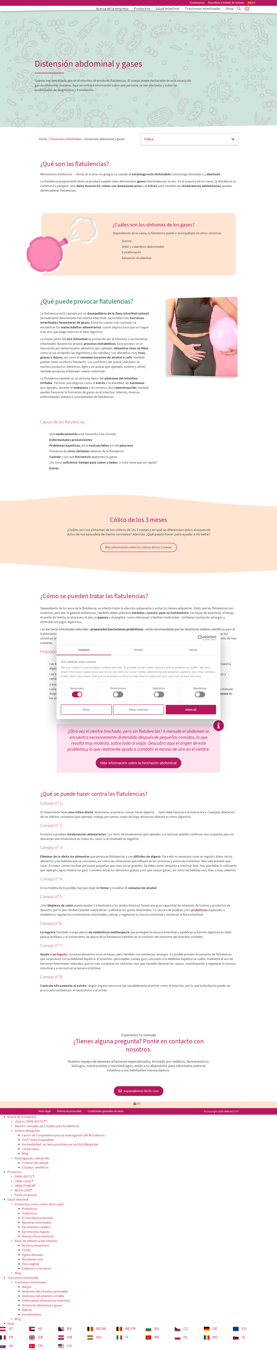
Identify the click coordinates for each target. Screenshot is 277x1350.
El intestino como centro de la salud (39, 1204)
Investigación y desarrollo (32, 1158)
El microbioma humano (37, 1218)
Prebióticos (29, 1213)
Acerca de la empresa (113, 9)
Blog (25, 1153)
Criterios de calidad (35, 1163)
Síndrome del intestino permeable (45, 1291)
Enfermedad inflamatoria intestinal (46, 1300)
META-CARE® (23, 1190)
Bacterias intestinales (36, 1222)
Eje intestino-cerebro (36, 1227)
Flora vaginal (30, 1264)
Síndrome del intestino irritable (43, 1296)
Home (42, 139)
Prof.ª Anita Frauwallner (38, 1140)
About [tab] (193, 649)
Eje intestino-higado (36, 1232)
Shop (230, 9)
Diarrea (27, 1310)
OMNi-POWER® (25, 1186)
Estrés (26, 1250)
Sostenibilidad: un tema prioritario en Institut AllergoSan (60, 1144)
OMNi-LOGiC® (24, 1181)
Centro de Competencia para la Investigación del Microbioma (63, 1135)
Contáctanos (197, 2)
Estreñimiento (31, 1314)
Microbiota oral (32, 1259)
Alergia (26, 1287)
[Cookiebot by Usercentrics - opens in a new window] (200, 638)
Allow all (190, 709)
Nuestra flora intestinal (37, 1236)
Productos (143, 9)
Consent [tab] (84, 649)
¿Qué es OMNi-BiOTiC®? (31, 1121)
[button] (233, 139)
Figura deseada (32, 1255)
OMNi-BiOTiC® (24, 1176)
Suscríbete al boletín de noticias (226, 2)
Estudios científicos (35, 1167)
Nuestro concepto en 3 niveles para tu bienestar (47, 1126)
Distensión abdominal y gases (42, 1305)
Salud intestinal (168, 9)
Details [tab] (138, 649)
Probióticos (30, 1209)
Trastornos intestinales (203, 9)
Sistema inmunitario (35, 1245)
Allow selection (138, 709)
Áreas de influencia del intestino (36, 1241)
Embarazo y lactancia (36, 1268)
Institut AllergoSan (27, 1131)
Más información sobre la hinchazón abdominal (138, 763)
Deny (86, 709)
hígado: (62, 954)
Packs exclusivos (26, 1195)
